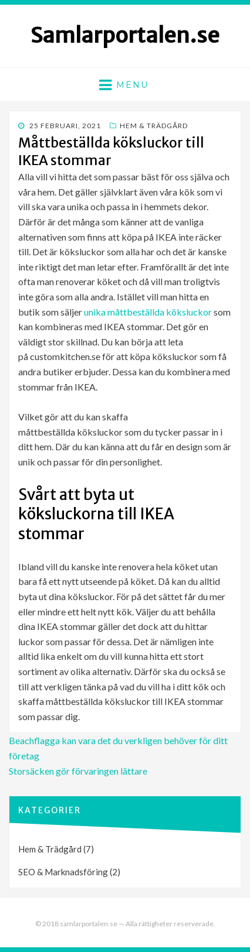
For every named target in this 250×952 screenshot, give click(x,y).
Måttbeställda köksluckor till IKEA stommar (111, 151)
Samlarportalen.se (125, 35)
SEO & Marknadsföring (63, 872)
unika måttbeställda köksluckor (148, 311)
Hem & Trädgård (154, 125)
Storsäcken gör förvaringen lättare (78, 770)
